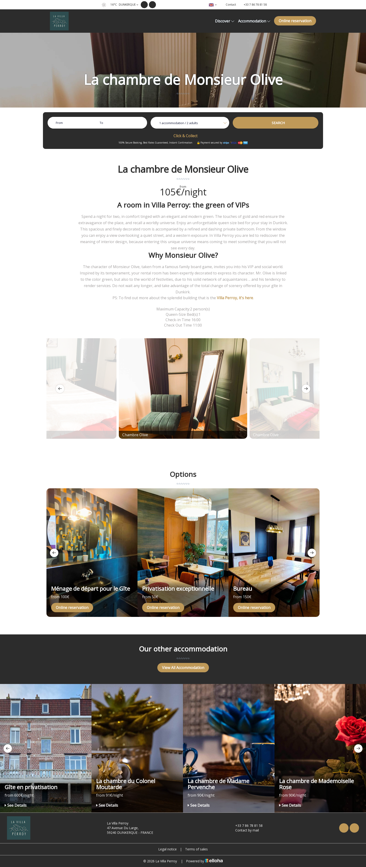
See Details (16, 805)
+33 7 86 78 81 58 (246, 825)
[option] (183, 388)
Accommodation (254, 21)
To (101, 123)
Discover (225, 21)
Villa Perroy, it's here (235, 297)
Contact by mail (244, 830)
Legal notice (167, 849)
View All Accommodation (183, 667)
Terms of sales (196, 849)
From (59, 123)
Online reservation (295, 20)
